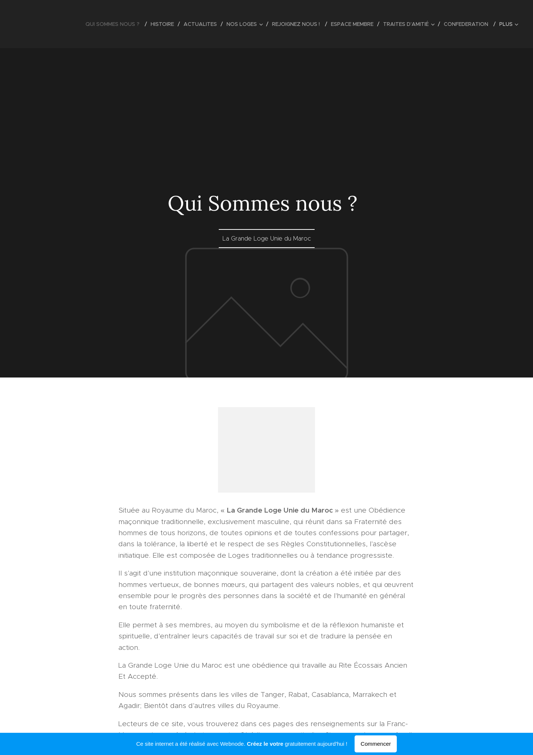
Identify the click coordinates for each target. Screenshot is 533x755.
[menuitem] (115, 24)
